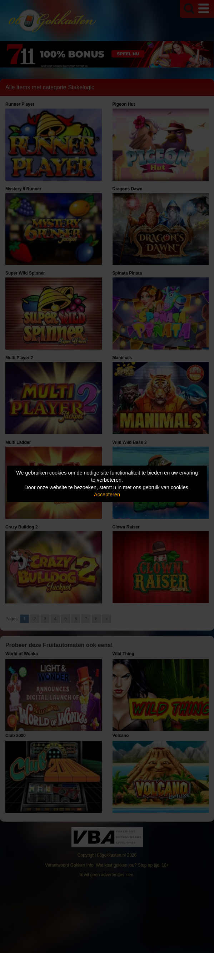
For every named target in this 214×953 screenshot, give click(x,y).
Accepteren (107, 494)
